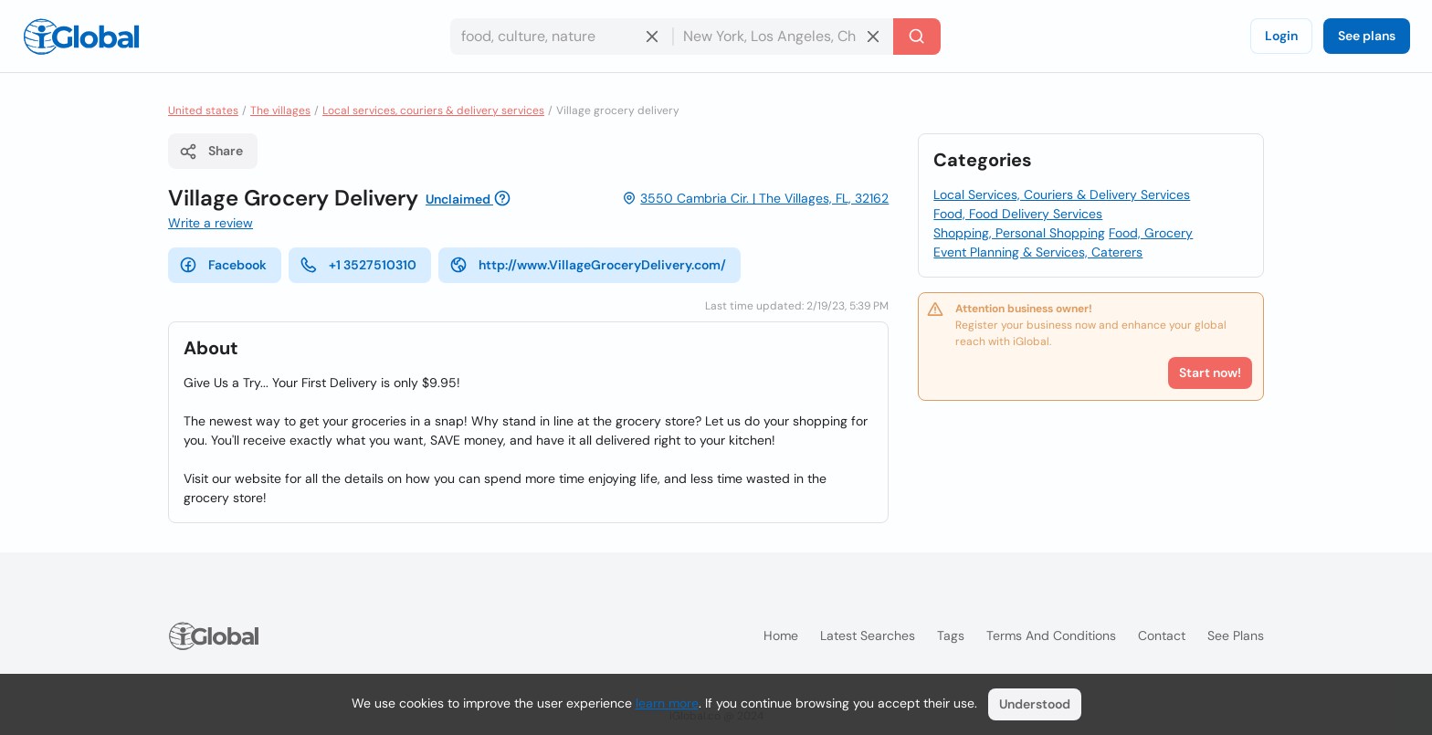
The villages (280, 110)
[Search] (917, 36)
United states (203, 110)
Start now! (1210, 372)
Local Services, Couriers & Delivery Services (1061, 194)
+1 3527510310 (358, 265)
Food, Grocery (1151, 233)
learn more (667, 703)
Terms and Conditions (1051, 635)
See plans (1366, 35)
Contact (1161, 635)
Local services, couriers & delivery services (433, 110)
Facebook (223, 265)
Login (1281, 35)
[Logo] (81, 36)
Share (211, 151)
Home (780, 635)
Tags (950, 635)
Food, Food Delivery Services (1017, 213)
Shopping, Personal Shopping (1019, 233)
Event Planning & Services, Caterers (1037, 252)
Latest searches (867, 635)
